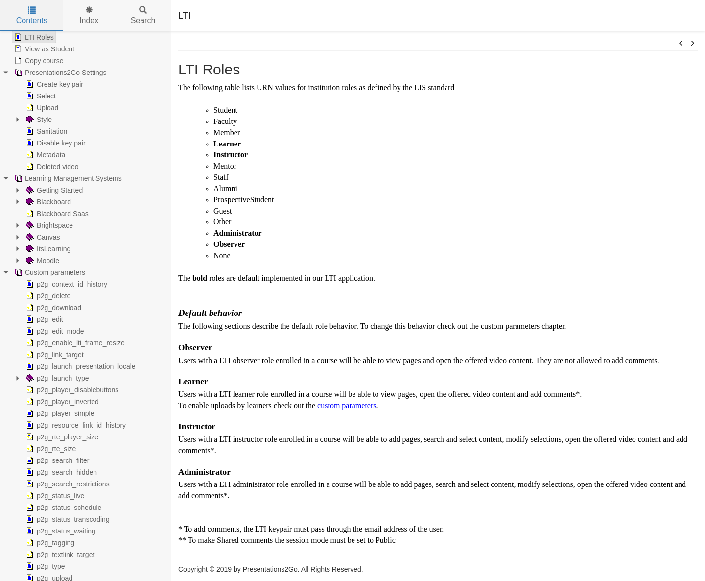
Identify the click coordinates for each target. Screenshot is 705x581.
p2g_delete (47, 296)
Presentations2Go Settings (59, 72)
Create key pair (53, 84)
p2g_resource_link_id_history (75, 425)
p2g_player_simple (59, 413)
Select (40, 96)
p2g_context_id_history (65, 284)
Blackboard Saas (56, 213)
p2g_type (44, 566)
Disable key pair (55, 143)
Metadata (44, 155)
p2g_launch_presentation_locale (80, 366)
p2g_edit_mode (54, 331)
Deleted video (51, 166)
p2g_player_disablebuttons (71, 390)
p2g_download (52, 308)
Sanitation (45, 131)
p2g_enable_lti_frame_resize (74, 343)
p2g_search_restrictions (67, 484)
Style (38, 119)
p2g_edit (43, 319)
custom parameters (346, 405)
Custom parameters (48, 272)
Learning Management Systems (67, 178)
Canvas (42, 237)
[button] (681, 43)
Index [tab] (88, 15)
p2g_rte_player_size (61, 437)
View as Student (43, 49)
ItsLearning (47, 249)
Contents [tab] (31, 15)
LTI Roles (33, 37)
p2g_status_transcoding (67, 519)
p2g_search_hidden (60, 472)
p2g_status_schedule (62, 507)
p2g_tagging (49, 543)
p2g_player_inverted (61, 402)
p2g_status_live (54, 496)
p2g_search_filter (56, 460)
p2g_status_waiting (59, 531)
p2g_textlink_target (59, 554)
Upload (41, 108)
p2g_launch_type (56, 378)
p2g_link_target (54, 355)
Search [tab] (143, 15)
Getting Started (53, 190)
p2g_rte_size (50, 449)
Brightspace (48, 225)
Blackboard (47, 202)
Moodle (41, 260)
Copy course (38, 61)
